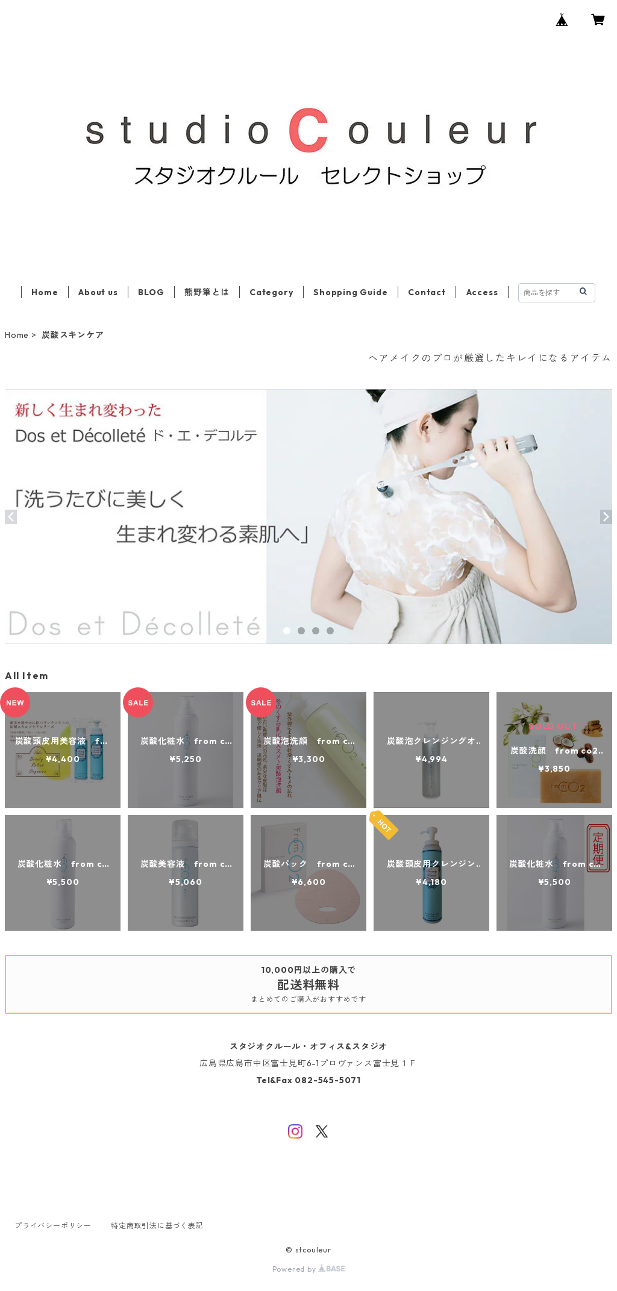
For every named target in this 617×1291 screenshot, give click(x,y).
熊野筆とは (206, 292)
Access (482, 292)
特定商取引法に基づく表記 (157, 1225)
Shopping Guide (350, 292)
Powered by (308, 1269)
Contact (427, 292)
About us (97, 292)
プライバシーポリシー (53, 1225)
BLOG (151, 292)
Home (44, 292)
